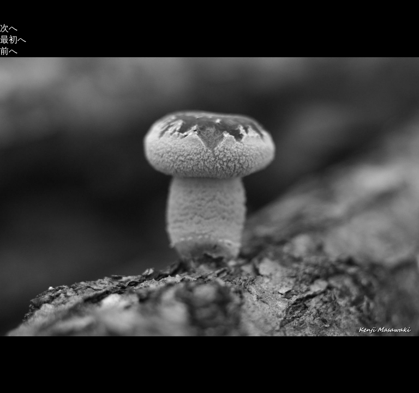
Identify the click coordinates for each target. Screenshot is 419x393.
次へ (8, 28)
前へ (8, 51)
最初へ (13, 39)
